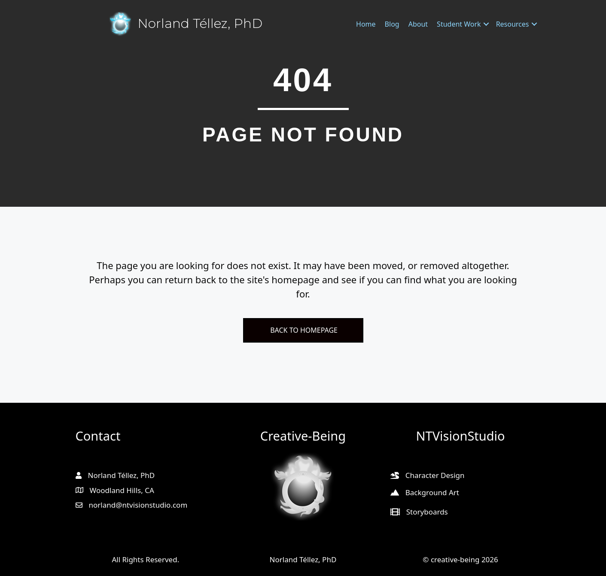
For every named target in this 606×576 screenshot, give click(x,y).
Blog (392, 24)
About (418, 24)
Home (366, 24)
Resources (512, 24)
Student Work (459, 24)
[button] (486, 24)
